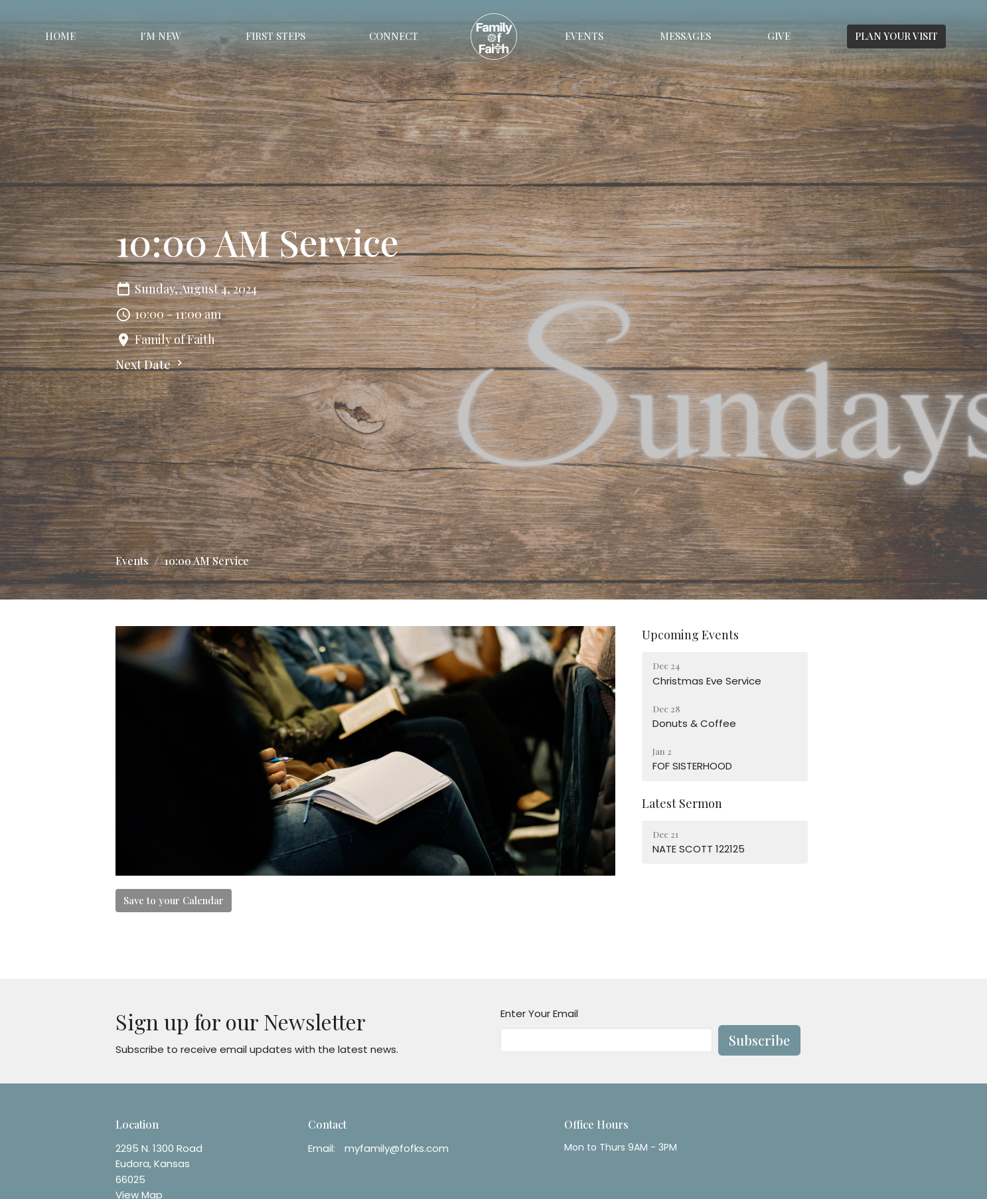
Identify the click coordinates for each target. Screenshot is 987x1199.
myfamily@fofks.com (396, 1148)
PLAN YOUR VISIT (896, 35)
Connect (393, 35)
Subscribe (759, 1040)
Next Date (150, 364)
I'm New (160, 35)
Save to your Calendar (173, 900)
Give (779, 35)
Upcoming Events (690, 635)
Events (584, 35)
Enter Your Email (539, 1013)
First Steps (275, 35)
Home (60, 35)
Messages (685, 35)
